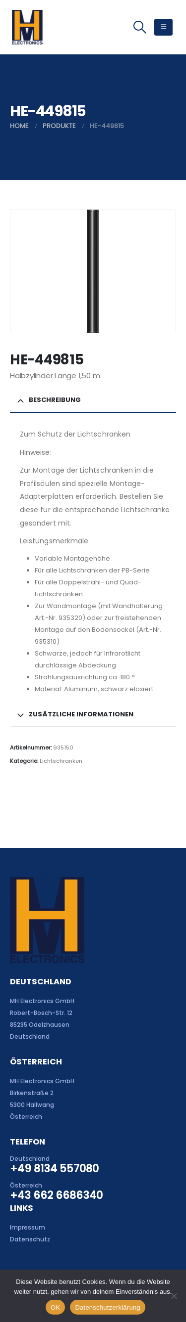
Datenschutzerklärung (107, 1307)
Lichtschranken (61, 761)
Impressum (27, 1228)
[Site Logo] (27, 27)
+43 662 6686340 (56, 1195)
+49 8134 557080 (54, 1168)
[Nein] (174, 1296)
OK (55, 1307)
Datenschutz (30, 1239)
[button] (139, 27)
